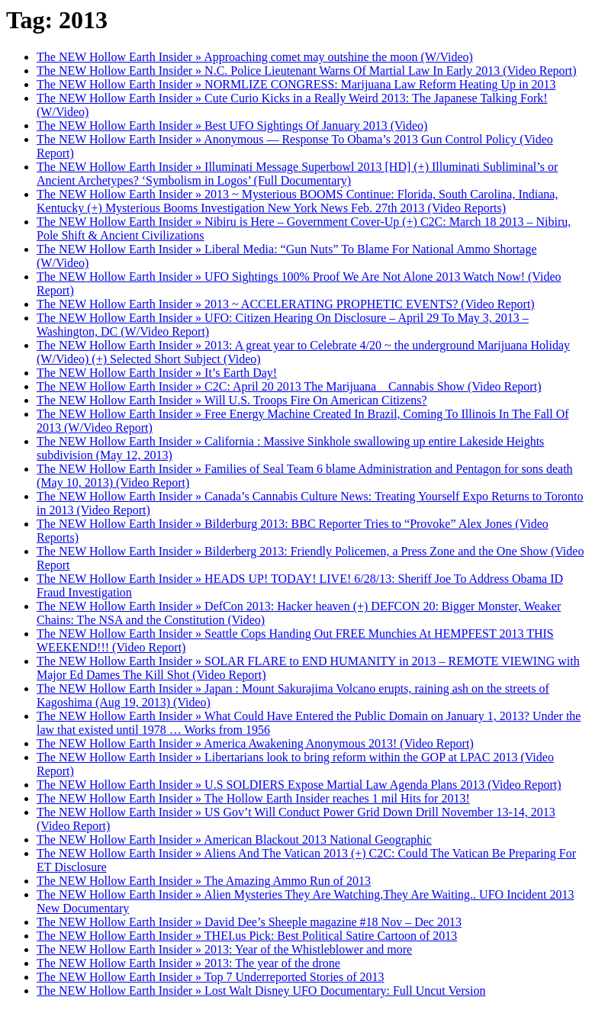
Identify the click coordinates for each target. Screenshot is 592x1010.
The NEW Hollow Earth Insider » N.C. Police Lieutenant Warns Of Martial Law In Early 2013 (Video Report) (307, 70)
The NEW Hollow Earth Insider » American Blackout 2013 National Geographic (234, 839)
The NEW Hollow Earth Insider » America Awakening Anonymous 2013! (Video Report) (255, 743)
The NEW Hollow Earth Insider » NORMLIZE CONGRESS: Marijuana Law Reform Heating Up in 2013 (296, 84)
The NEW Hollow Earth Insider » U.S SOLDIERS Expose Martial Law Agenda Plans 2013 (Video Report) (299, 784)
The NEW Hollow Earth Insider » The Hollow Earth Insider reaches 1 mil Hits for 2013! (253, 798)
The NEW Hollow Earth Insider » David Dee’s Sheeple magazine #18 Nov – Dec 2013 (249, 921)
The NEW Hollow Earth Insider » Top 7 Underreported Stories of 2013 (210, 976)
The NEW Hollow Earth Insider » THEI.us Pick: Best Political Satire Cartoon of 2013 (247, 935)
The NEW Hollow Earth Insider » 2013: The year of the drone (188, 963)
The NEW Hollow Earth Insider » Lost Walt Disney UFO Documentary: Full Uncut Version (261, 990)
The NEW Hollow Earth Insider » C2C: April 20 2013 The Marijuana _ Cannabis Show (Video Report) (289, 386)
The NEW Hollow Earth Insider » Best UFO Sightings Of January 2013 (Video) (232, 125)
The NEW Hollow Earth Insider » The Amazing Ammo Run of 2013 (204, 880)
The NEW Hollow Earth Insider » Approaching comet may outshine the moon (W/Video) (255, 56)
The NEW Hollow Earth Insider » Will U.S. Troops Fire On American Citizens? (232, 400)
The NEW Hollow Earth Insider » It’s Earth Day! (157, 372)
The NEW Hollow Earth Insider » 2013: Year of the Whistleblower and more (224, 949)
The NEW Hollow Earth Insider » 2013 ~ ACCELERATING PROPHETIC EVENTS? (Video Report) (286, 304)
